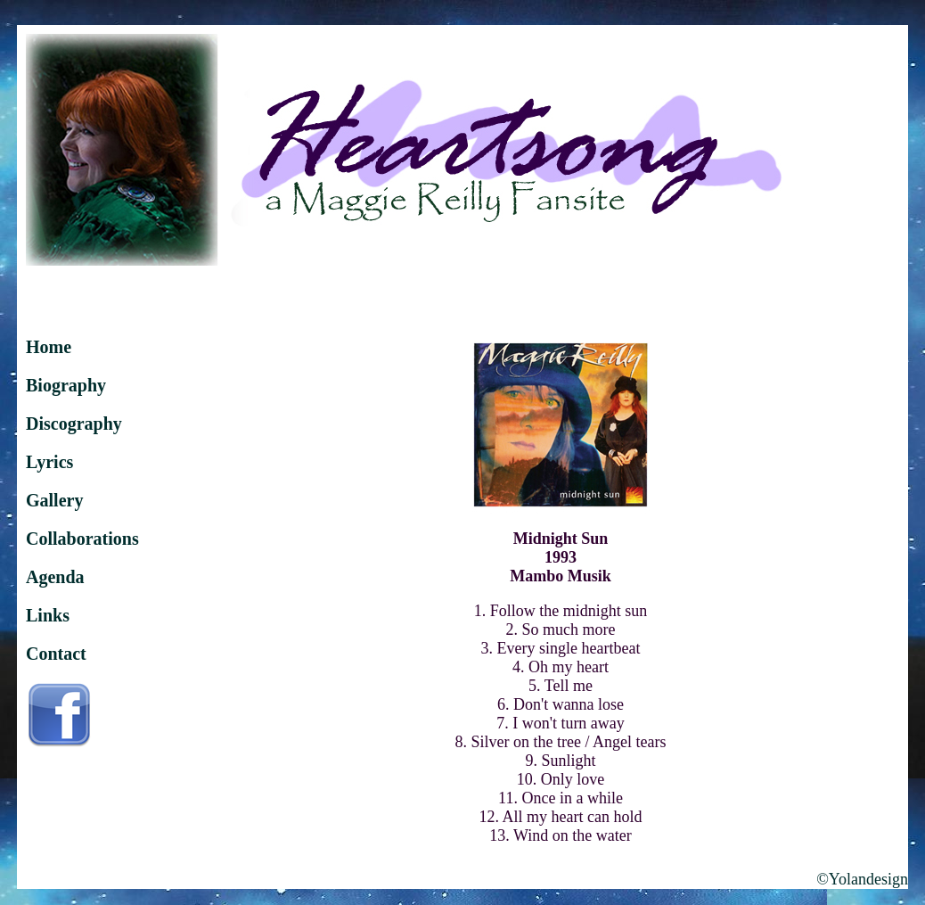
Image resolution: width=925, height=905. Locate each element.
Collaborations (82, 538)
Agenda (55, 577)
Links (48, 615)
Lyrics (49, 462)
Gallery (54, 500)
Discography (74, 423)
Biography (66, 385)
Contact (56, 653)
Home (48, 347)
